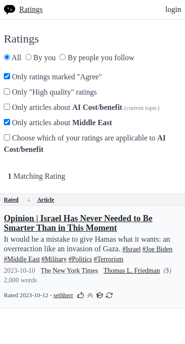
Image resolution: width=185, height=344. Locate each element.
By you (40, 58)
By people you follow (96, 58)
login (173, 9)
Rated (17, 200)
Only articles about (82, 107)
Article (45, 199)
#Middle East (22, 259)
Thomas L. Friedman (132, 270)
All (13, 58)
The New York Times (69, 270)
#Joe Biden (157, 249)
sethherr (63, 295)
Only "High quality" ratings (50, 92)
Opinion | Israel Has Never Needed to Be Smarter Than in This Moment (78, 223)
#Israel (131, 249)
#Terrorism (108, 259)
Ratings (31, 9)
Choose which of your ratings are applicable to (85, 143)
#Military (54, 259)
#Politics (80, 259)
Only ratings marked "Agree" (53, 77)
